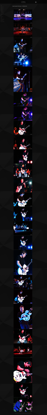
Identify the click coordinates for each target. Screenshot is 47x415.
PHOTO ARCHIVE (2, 21)
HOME (1, 5)
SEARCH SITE (2, 20)
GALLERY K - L (2, 10)
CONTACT (2, 16)
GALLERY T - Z (2, 14)
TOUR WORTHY (2, 19)
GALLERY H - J (2, 9)
